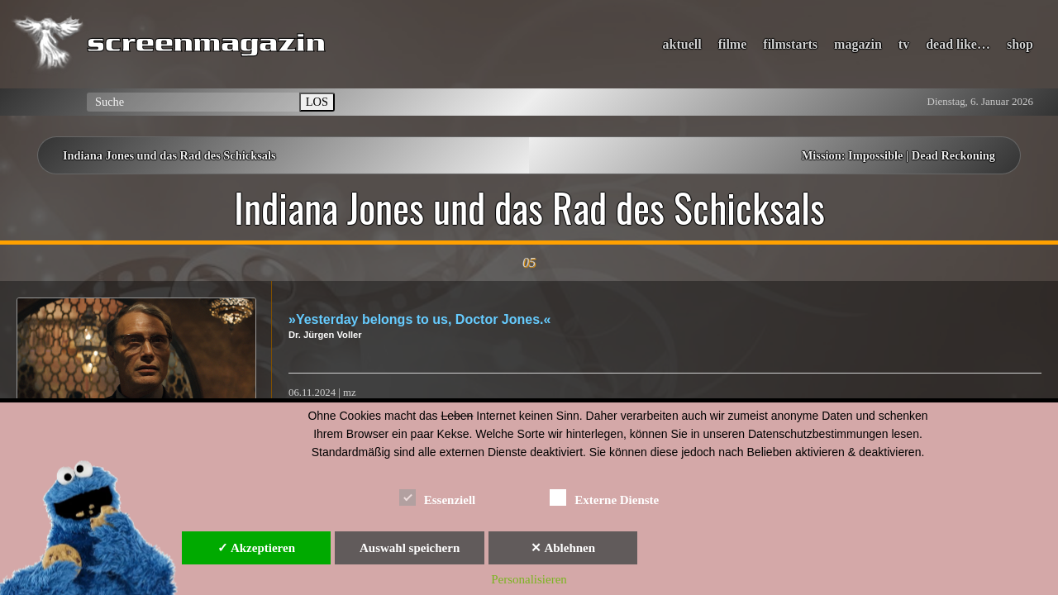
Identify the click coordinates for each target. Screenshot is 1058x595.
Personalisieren (529, 579)
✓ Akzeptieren (256, 548)
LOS (317, 101)
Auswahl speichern (410, 548)
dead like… (958, 44)
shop (1020, 44)
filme (732, 44)
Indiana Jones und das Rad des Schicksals (169, 155)
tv (903, 44)
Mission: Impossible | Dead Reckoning (898, 155)
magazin (858, 44)
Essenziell (437, 497)
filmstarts (790, 44)
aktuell (682, 44)
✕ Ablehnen (563, 548)
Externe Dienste (604, 497)
